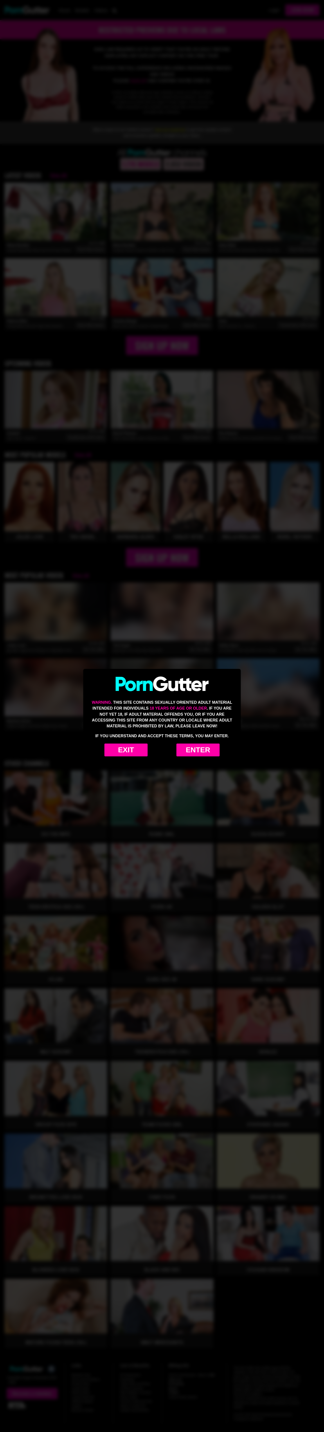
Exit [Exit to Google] (126, 750)
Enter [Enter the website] (198, 750)
